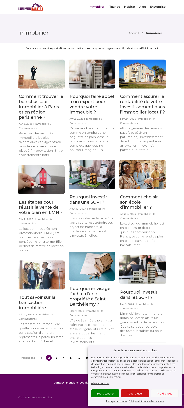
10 (87, 358)
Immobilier (97, 6)
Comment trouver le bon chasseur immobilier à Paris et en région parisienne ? (41, 107)
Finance (114, 6)
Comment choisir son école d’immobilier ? (139, 202)
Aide (142, 6)
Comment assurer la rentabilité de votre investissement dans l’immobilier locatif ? (142, 104)
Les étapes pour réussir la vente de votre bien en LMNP (41, 207)
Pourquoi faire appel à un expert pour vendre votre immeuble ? (92, 104)
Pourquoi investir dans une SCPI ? (88, 199)
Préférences (164, 393)
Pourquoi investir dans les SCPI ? (139, 294)
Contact (59, 382)
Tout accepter (105, 393)
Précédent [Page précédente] (28, 358)
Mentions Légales (78, 382)
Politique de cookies (116, 401)
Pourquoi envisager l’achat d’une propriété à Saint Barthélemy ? (91, 296)
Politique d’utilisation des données (146, 401)
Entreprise (158, 6)
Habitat (129, 6)
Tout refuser (115, 376)
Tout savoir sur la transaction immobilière (37, 302)
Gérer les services (100, 383)
